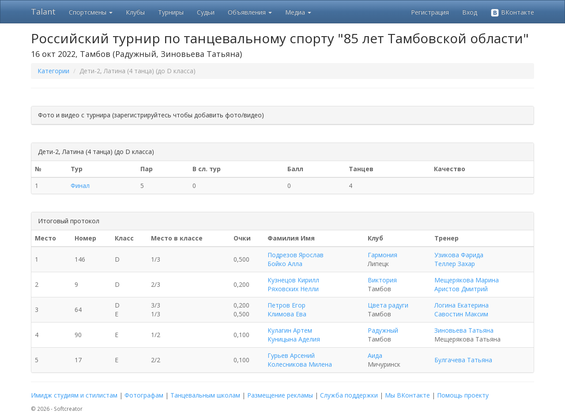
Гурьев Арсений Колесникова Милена (299, 359)
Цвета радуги (388, 305)
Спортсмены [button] (91, 12)
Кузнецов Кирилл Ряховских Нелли (293, 284)
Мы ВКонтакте (407, 395)
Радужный (383, 330)
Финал (80, 185)
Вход (469, 12)
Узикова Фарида (458, 255)
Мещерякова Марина (466, 280)
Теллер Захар (454, 263)
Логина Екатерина (461, 305)
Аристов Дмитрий (461, 289)
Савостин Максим (461, 314)
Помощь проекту (463, 395)
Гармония (382, 255)
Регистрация (430, 12)
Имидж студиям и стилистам (74, 395)
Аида (375, 355)
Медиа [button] (298, 12)
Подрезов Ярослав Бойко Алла (295, 259)
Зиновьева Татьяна (463, 330)
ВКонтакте (512, 12)
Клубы (135, 12)
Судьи (206, 12)
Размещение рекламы (280, 395)
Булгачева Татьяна (463, 360)
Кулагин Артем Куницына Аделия (293, 334)
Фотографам (143, 395)
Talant (43, 11)
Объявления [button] (250, 12)
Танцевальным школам (205, 395)
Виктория (382, 280)
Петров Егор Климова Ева (286, 309)
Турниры (171, 12)
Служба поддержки (349, 395)
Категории (53, 71)
